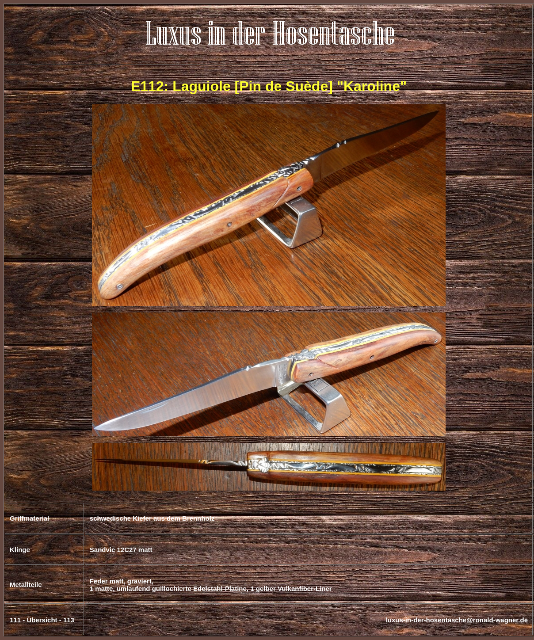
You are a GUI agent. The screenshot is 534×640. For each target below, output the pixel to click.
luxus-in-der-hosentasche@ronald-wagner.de (457, 620)
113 (68, 620)
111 (15, 620)
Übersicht (42, 620)
